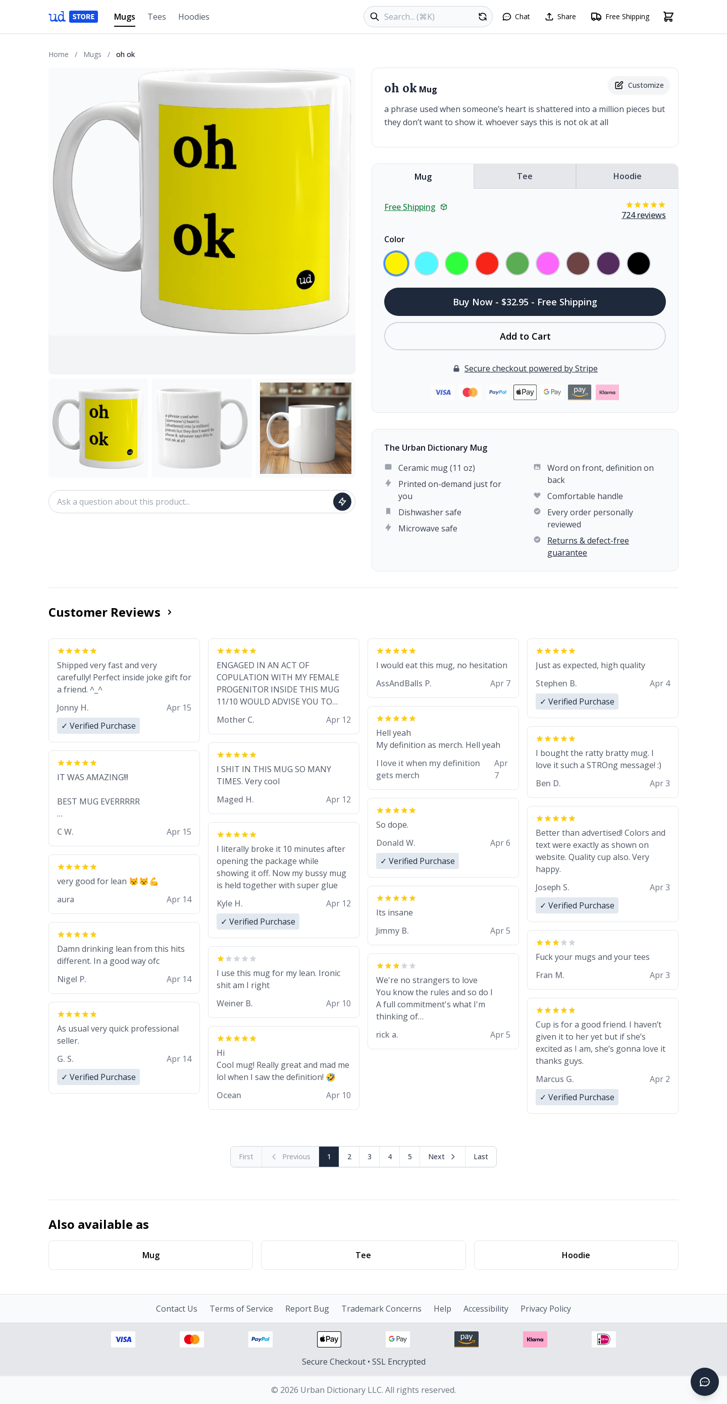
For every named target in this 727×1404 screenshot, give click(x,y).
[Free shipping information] (619, 17)
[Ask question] (342, 502)
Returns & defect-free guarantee (588, 546)
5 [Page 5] (410, 1156)
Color (394, 239)
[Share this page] (560, 17)
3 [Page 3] (370, 1156)
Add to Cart (525, 336)
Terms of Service (241, 1308)
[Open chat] (516, 17)
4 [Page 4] (390, 1156)
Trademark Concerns (381, 1308)
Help (442, 1308)
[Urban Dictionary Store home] (73, 17)
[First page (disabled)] (246, 1157)
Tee (525, 176)
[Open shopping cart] (668, 17)
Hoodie (627, 176)
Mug (423, 176)
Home (58, 54)
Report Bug (307, 1308)
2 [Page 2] (349, 1156)
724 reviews (643, 215)
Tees (156, 16)
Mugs (124, 19)
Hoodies (194, 16)
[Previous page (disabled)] (290, 1157)
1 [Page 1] (329, 1156)
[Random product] (483, 17)
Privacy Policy (546, 1308)
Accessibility (485, 1308)
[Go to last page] (480, 1157)
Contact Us (176, 1308)
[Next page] (442, 1157)
